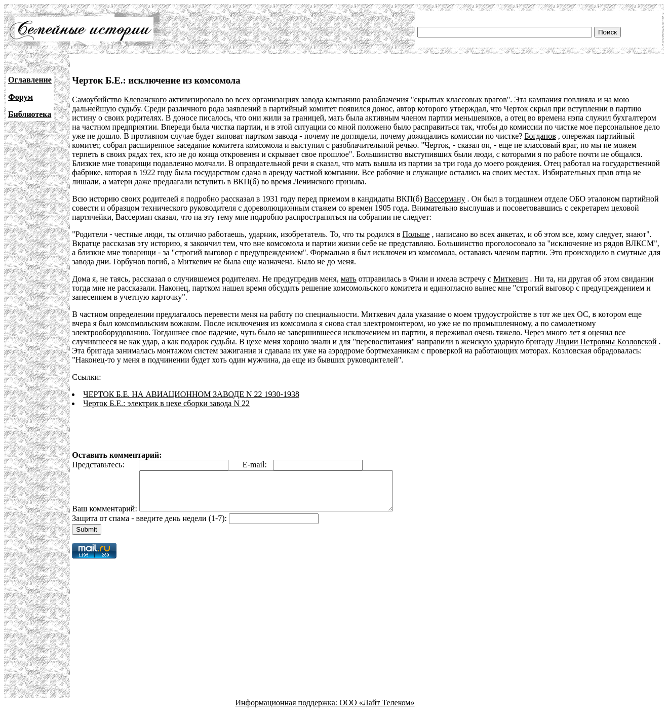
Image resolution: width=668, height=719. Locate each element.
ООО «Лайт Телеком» (376, 710)
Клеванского (145, 99)
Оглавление (30, 79)
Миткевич (510, 278)
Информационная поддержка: (287, 710)
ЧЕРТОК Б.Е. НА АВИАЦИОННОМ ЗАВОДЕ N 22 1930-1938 (191, 394)
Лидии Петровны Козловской (606, 341)
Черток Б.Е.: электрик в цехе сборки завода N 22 (166, 403)
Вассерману (444, 198)
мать (349, 278)
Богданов (540, 136)
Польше (416, 234)
